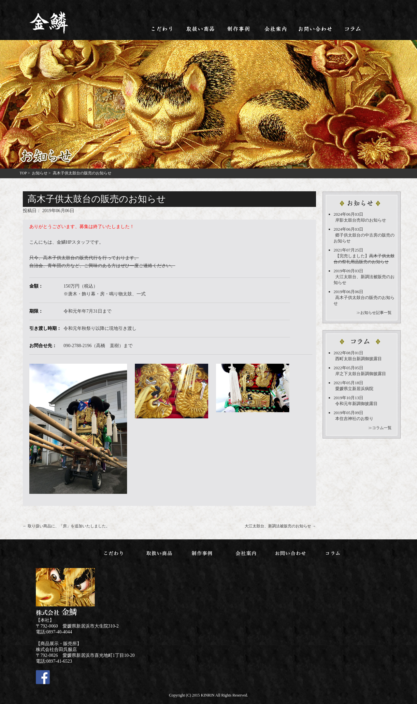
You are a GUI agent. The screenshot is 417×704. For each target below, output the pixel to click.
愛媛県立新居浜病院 (354, 388)
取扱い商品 (200, 29)
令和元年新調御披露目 (356, 403)
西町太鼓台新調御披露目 (358, 358)
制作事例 (238, 29)
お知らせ (40, 173)
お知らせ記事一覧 (376, 312)
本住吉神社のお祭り (354, 418)
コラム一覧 (382, 428)
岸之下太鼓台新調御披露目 (360, 373)
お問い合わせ (315, 29)
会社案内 (277, 29)
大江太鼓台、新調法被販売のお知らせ (280, 526)
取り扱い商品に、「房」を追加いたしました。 (66, 526)
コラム (353, 29)
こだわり (162, 29)
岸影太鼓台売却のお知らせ (360, 220)
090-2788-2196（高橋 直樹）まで (98, 345)
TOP (23, 173)
